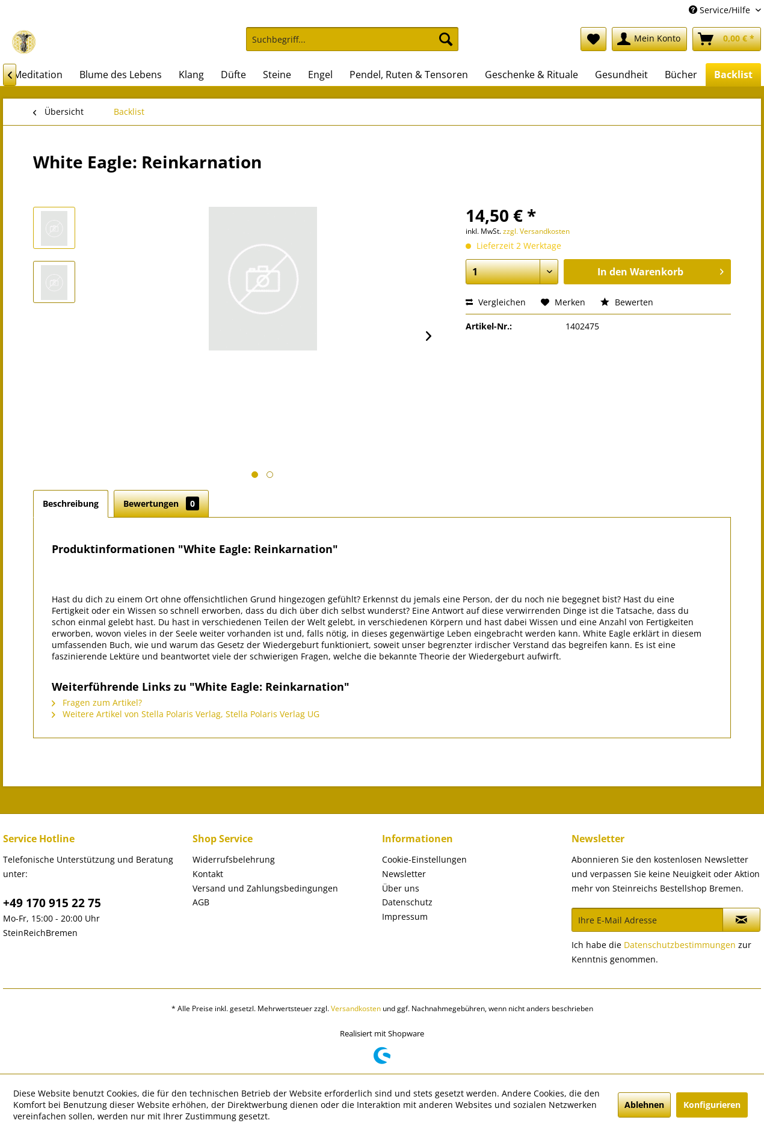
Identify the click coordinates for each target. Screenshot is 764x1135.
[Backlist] (733, 74)
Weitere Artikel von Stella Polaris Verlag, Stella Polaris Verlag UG (185, 714)
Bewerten (626, 302)
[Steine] (277, 74)
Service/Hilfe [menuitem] (721, 10)
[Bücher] (681, 74)
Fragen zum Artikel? (97, 702)
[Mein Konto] (649, 39)
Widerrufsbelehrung (234, 859)
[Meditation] (38, 74)
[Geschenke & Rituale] (531, 74)
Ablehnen (644, 1104)
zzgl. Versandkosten (536, 231)
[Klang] (191, 74)
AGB (201, 902)
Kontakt (208, 874)
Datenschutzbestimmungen (680, 944)
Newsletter (404, 874)
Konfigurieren (712, 1104)
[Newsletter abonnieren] (741, 920)
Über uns (400, 888)
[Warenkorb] (726, 39)
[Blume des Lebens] (120, 74)
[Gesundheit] (621, 74)
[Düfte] (233, 74)
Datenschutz (407, 902)
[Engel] (320, 74)
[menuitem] (352, 45)
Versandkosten (356, 1008)
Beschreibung (71, 503)
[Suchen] (445, 39)
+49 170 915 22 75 (52, 903)
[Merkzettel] (593, 39)
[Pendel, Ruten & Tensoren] (408, 74)
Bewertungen (161, 503)
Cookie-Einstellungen (424, 859)
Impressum (405, 916)
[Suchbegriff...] (352, 39)
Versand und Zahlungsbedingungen (265, 888)
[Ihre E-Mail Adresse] (647, 920)
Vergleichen (496, 302)
